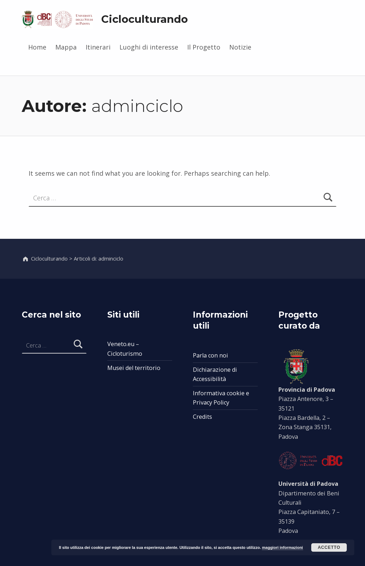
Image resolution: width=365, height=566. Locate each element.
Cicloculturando (144, 19)
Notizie (240, 47)
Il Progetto (203, 47)
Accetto (329, 547)
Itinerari (98, 47)
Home (37, 47)
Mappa (66, 47)
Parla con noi (210, 355)
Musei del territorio (133, 368)
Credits (202, 417)
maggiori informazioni (282, 547)
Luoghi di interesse (148, 47)
